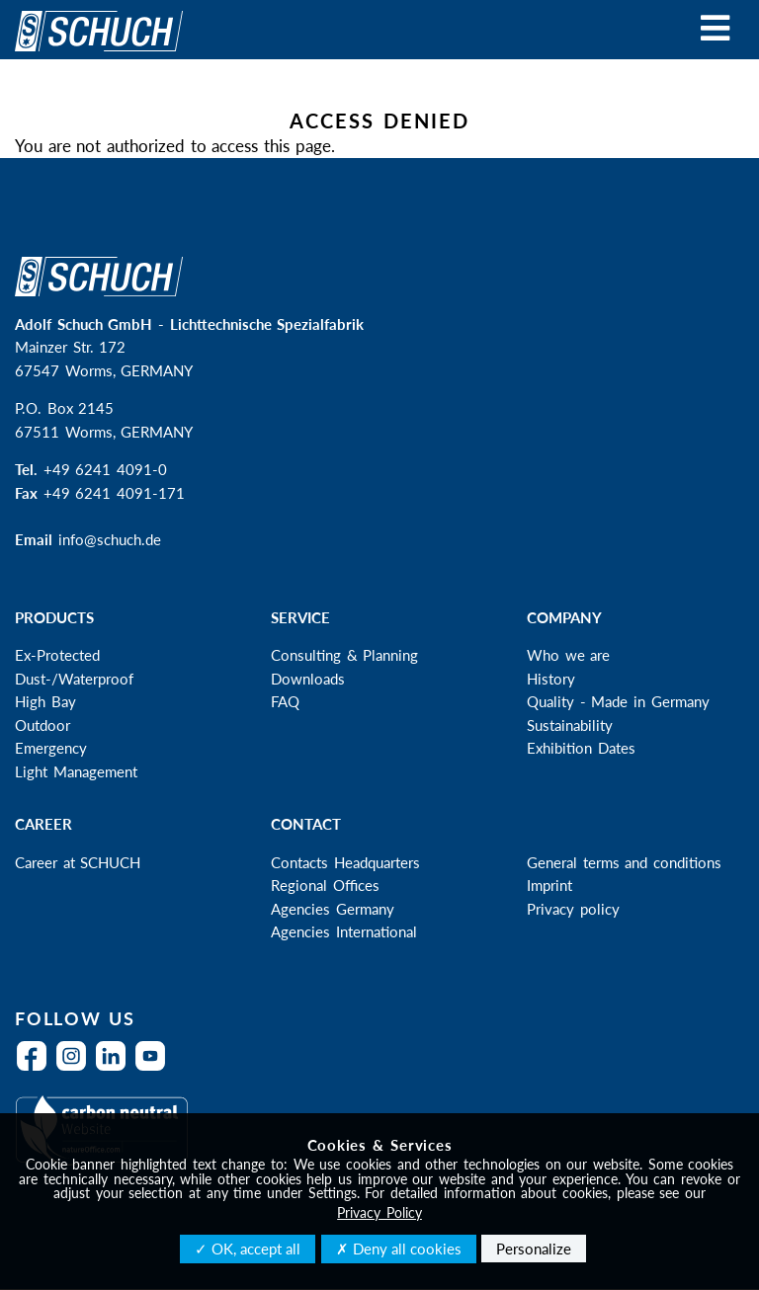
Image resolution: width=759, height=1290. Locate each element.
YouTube (155, 1068)
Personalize (533, 1248)
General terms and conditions (624, 862)
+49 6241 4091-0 (105, 469)
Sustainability (570, 725)
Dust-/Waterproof (74, 678)
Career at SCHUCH (77, 862)
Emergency (51, 748)
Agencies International (344, 931)
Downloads (308, 678)
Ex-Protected (57, 655)
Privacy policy (573, 909)
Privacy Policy (379, 1212)
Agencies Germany (332, 909)
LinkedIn (115, 1068)
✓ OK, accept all (247, 1248)
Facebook (36, 1068)
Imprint (549, 885)
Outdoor (42, 725)
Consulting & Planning (344, 655)
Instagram (76, 1068)
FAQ (285, 701)
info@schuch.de (109, 539)
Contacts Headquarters (345, 862)
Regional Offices (325, 885)
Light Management (76, 771)
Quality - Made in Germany (618, 701)
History (551, 678)
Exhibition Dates (581, 748)
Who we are (568, 655)
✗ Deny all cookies (399, 1248)
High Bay (45, 701)
